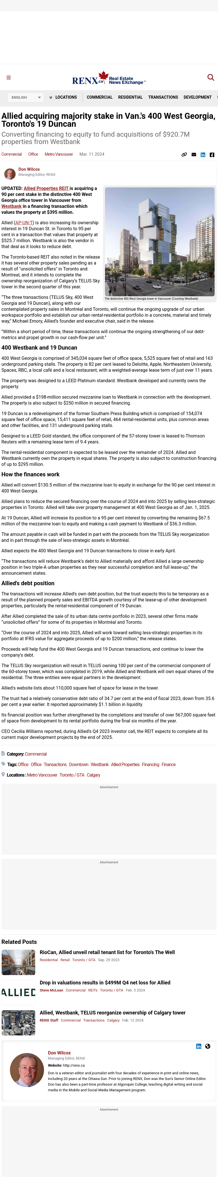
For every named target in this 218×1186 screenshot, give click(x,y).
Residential (130, 97)
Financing (150, 765)
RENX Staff (49, 1020)
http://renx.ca (74, 1065)
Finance (168, 765)
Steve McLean (51, 990)
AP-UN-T (24, 223)
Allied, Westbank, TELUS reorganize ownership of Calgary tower (113, 1013)
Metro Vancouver (59, 154)
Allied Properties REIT (47, 188)
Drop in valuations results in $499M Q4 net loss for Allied (105, 983)
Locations (63, 97)
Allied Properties (125, 765)
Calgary (93, 775)
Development (197, 97)
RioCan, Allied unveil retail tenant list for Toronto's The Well (107, 952)
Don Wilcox (29, 169)
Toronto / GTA (72, 775)
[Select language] (25, 97)
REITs (92, 990)
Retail (65, 960)
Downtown (78, 765)
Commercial (100, 97)
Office (33, 154)
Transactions (163, 97)
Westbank (11, 206)
